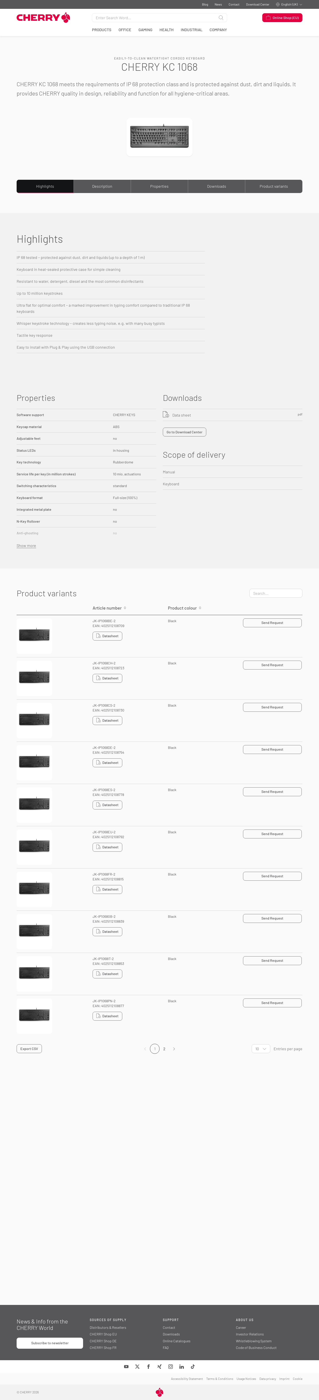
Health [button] (167, 29)
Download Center (257, 4)
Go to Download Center (184, 432)
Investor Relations (250, 1334)
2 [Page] (164, 1048)
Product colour (182, 607)
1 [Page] (155, 1048)
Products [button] (101, 29)
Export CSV (29, 1048)
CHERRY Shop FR (103, 1347)
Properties (159, 186)
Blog (205, 4)
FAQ (166, 1347)
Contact (234, 4)
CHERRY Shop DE (103, 1341)
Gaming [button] (145, 29)
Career (241, 1327)
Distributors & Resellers (108, 1327)
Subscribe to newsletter (50, 1343)
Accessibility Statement (187, 1379)
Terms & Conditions (219, 1379)
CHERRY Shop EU (103, 1334)
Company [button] (218, 29)
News (218, 4)
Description (102, 186)
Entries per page (288, 1048)
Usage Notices (246, 1379)
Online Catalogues (177, 1341)
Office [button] (125, 29)
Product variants (274, 186)
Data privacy (267, 1379)
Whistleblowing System (254, 1341)
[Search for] (153, 17)
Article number (107, 607)
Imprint (284, 1379)
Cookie (297, 1379)
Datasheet (107, 635)
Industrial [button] (191, 29)
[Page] (174, 1049)
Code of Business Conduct (256, 1347)
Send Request (272, 622)
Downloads (216, 186)
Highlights (45, 186)
